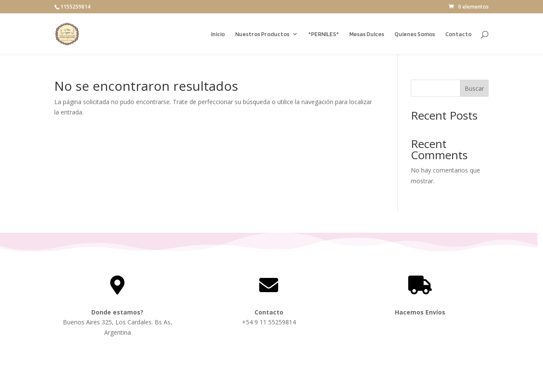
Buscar (474, 88)
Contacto (458, 34)
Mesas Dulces (366, 34)
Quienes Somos (414, 34)
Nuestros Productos (262, 34)
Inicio (218, 34)
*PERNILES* (323, 34)
